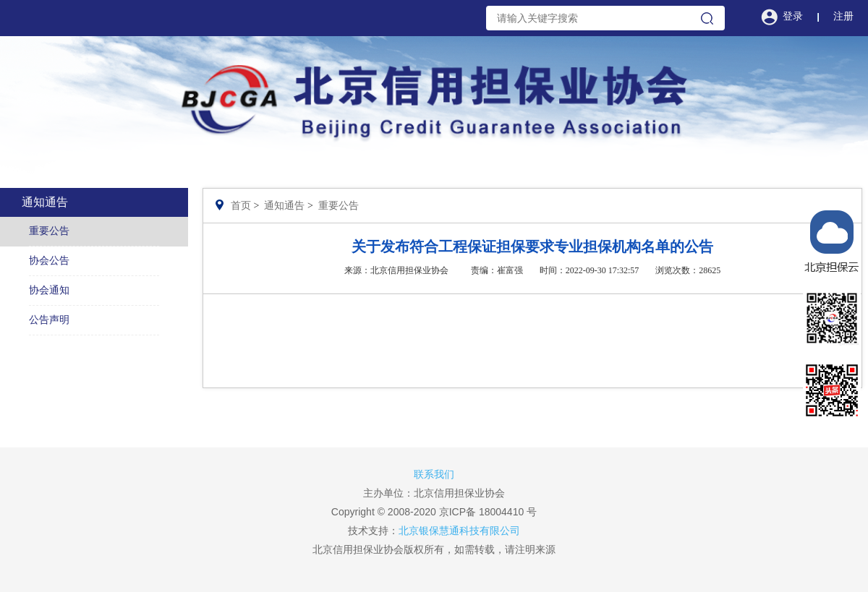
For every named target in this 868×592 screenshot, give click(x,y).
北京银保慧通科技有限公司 (459, 530)
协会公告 (49, 260)
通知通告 (284, 205)
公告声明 (49, 319)
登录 (793, 16)
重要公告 (49, 231)
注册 (843, 16)
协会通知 (49, 290)
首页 (241, 205)
